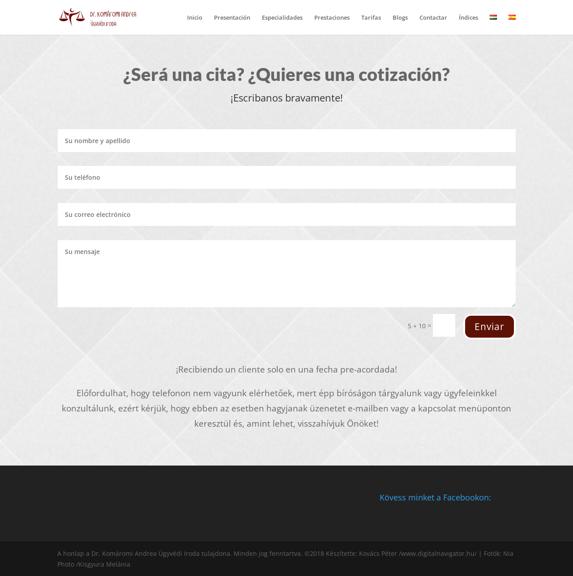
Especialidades (282, 17)
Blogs (400, 17)
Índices (468, 17)
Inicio (194, 17)
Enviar (490, 326)
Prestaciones (332, 17)
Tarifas (371, 17)
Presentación (232, 17)
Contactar (433, 17)
